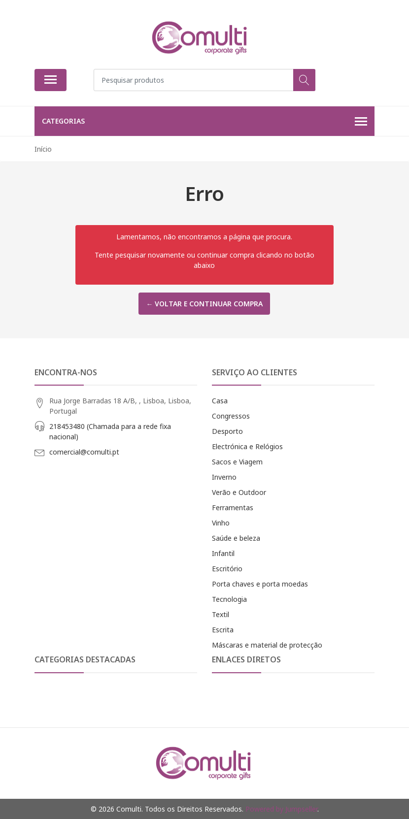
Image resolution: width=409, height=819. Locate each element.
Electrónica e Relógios (247, 446)
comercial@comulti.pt (84, 452)
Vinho (221, 522)
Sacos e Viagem (237, 461)
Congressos (231, 416)
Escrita (223, 629)
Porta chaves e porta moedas (260, 584)
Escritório (227, 568)
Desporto (227, 431)
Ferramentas (232, 507)
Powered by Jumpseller (281, 809)
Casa (220, 400)
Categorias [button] (204, 121)
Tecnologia (229, 599)
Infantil (223, 553)
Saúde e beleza (236, 538)
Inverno (224, 477)
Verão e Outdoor (239, 492)
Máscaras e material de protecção (267, 645)
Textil (220, 614)
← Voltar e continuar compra (204, 303)
